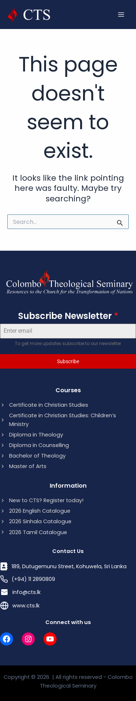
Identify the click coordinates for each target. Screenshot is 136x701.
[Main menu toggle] (121, 14)
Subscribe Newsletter (68, 316)
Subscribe (68, 361)
